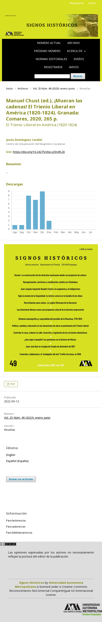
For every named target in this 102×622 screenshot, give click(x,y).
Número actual (49, 43)
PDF (12, 384)
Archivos (23, 88)
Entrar (92, 3)
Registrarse (53, 67)
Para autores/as (16, 526)
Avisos (74, 67)
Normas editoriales (51, 59)
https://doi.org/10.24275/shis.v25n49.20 (39, 152)
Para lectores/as (16, 520)
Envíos (79, 59)
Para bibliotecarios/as (19, 532)
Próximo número (47, 51)
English (10, 455)
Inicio (9, 88)
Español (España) (17, 461)
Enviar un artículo (21, 479)
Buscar (77, 76)
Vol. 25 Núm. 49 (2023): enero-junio (54, 88)
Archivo (73, 43)
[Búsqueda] (52, 76)
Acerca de (75, 51)
